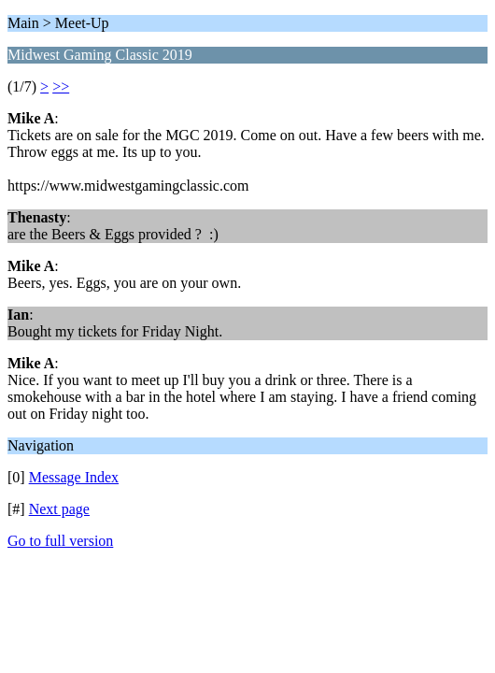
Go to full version (60, 541)
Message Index (74, 477)
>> (60, 86)
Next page (59, 509)
